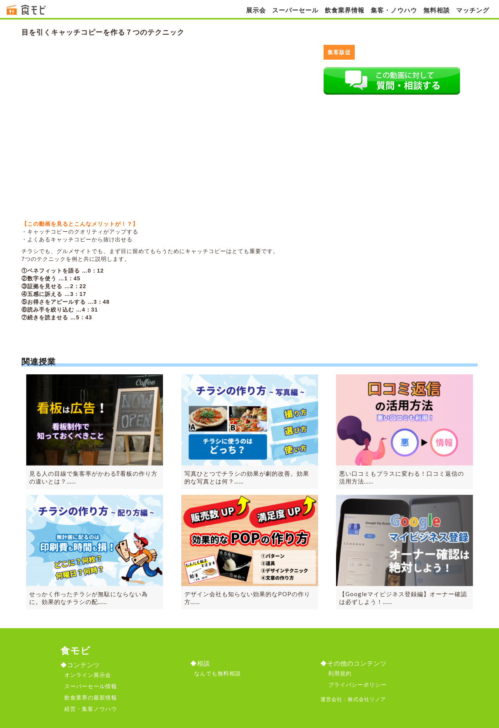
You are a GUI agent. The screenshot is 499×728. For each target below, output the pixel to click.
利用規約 (340, 673)
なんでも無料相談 (217, 673)
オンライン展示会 (87, 675)
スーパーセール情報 (90, 686)
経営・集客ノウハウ (90, 709)
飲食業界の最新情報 (90, 697)
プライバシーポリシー (357, 685)
